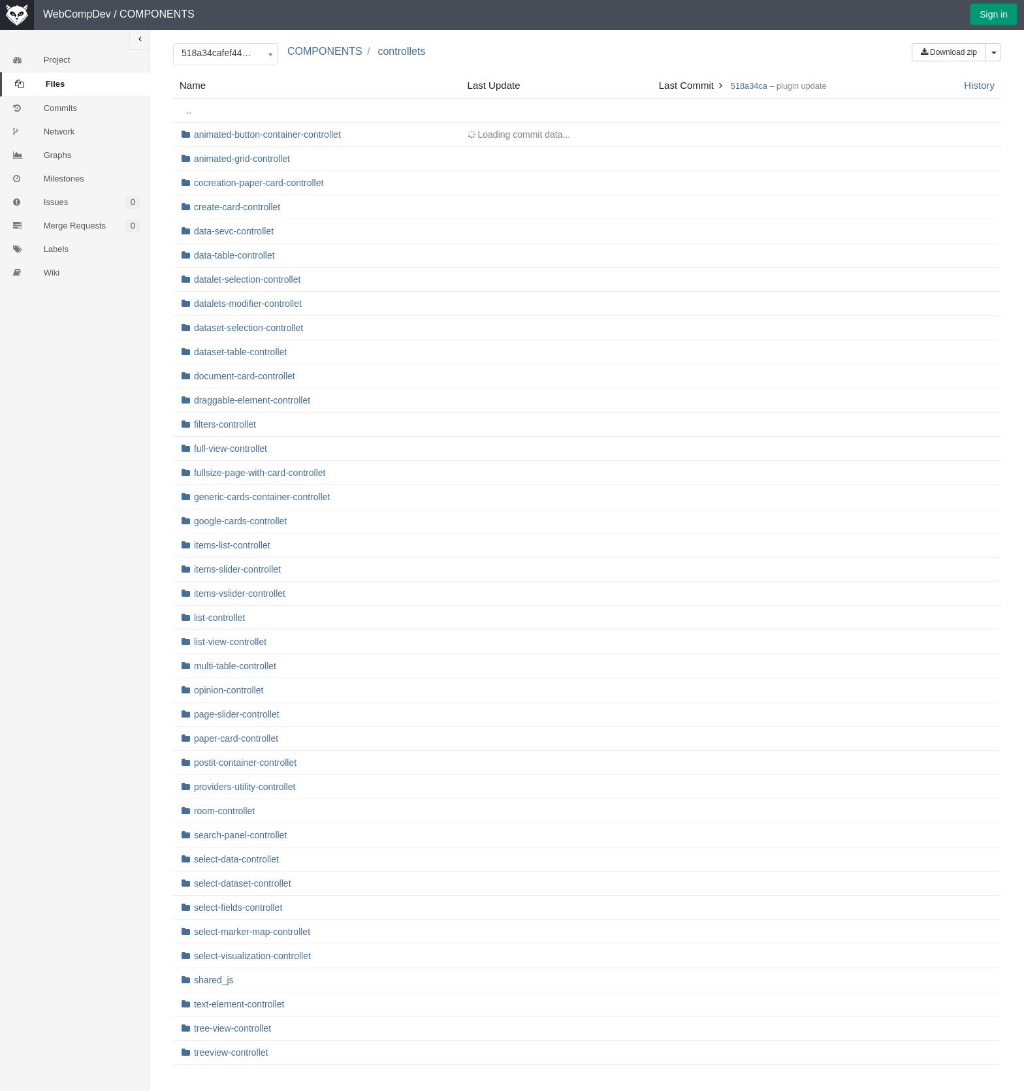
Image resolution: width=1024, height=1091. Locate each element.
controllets (401, 51)
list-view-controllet (230, 642)
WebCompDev (77, 14)
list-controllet (220, 617)
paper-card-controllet (236, 738)
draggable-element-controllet (252, 400)
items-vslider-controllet (239, 593)
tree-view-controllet (232, 1028)
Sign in (994, 14)
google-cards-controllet (240, 521)
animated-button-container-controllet (267, 134)
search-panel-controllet (240, 835)
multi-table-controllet (235, 666)
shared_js (214, 980)
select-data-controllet (236, 859)
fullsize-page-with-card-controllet (260, 472)
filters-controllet (225, 424)
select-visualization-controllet (252, 956)
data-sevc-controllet (234, 231)
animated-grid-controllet (242, 158)
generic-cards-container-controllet (262, 497)
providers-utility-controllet (245, 787)
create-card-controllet (237, 207)
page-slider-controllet (237, 714)
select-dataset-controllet (242, 883)
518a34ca (749, 86)
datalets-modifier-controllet (248, 303)
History (979, 85)
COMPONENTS (157, 14)
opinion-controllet (229, 690)
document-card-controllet (244, 376)
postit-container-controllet (245, 762)
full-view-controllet (230, 448)
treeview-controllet (231, 1052)
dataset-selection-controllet (248, 328)
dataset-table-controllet (240, 352)
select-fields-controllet (238, 907)
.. (188, 110)
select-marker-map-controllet (252, 931)
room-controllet (224, 811)
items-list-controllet (232, 545)
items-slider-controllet (237, 569)
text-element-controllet (239, 1004)
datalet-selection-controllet (247, 279)
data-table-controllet (234, 255)
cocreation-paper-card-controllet (258, 183)
